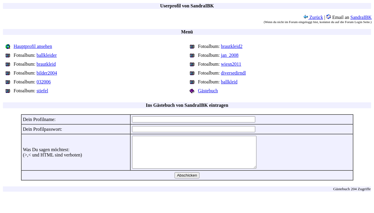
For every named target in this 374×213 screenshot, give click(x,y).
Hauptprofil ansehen (33, 46)
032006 (44, 81)
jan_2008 (230, 55)
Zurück (313, 17)
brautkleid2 (232, 46)
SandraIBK (361, 17)
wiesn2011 (231, 64)
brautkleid (46, 64)
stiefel (42, 90)
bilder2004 (47, 72)
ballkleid (229, 81)
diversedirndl (233, 72)
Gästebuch (208, 90)
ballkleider (47, 55)
